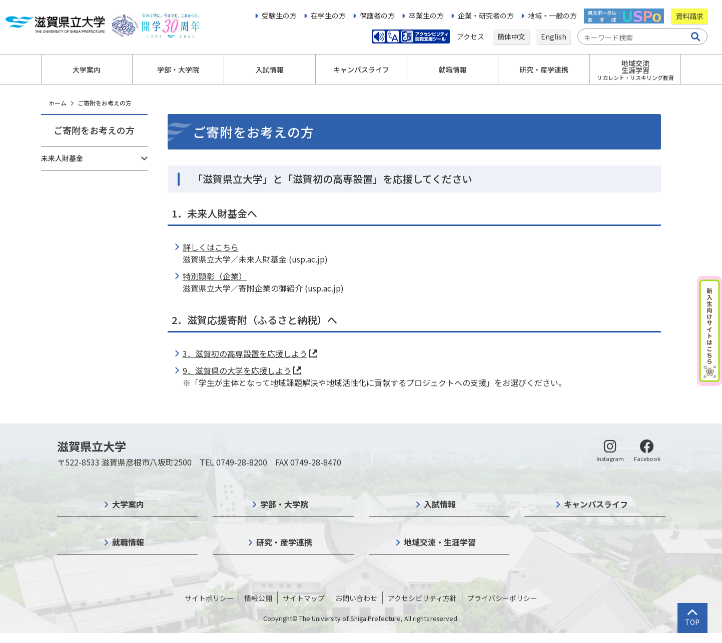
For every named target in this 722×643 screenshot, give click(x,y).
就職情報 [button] (453, 69)
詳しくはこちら (211, 247)
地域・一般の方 (552, 15)
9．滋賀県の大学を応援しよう (237, 370)
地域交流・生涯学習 (440, 542)
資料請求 (689, 16)
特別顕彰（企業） (215, 276)
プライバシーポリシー (502, 598)
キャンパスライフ (596, 504)
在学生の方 (328, 15)
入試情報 (440, 504)
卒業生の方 (426, 15)
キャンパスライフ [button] (361, 69)
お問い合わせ (356, 598)
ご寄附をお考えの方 (105, 102)
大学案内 (128, 504)
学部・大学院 (284, 504)
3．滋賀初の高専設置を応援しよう (245, 354)
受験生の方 (279, 15)
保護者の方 (377, 15)
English (553, 37)
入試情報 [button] (270, 69)
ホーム (58, 102)
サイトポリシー (209, 598)
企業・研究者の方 (486, 15)
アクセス (471, 37)
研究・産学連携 (284, 542)
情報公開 (258, 598)
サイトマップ (304, 598)
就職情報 (128, 542)
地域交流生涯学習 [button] (635, 70)
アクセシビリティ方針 (422, 598)
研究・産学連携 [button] (543, 69)
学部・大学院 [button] (178, 69)
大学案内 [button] (87, 69)
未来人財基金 (62, 158)
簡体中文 (511, 37)
